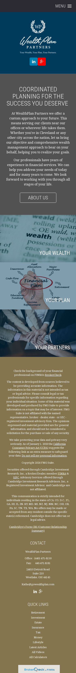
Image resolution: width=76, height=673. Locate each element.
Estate (38, 622)
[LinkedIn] (35, 592)
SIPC (16, 477)
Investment (38, 617)
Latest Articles (38, 647)
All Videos (38, 652)
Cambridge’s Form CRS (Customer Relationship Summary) (38, 529)
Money (38, 637)
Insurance (38, 627)
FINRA (62, 473)
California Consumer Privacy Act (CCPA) (39, 446)
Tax (38, 632)
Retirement (38, 612)
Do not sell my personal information (44, 455)
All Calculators (38, 657)
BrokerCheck (53, 375)
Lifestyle (38, 642)
